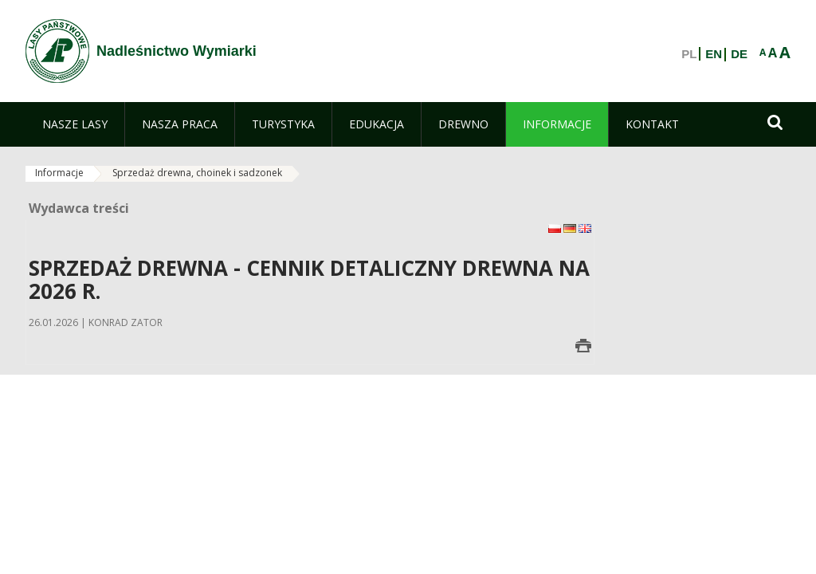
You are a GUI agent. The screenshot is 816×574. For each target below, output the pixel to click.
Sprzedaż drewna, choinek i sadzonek (197, 172)
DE (739, 54)
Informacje (59, 172)
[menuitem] (75, 124)
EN (713, 54)
